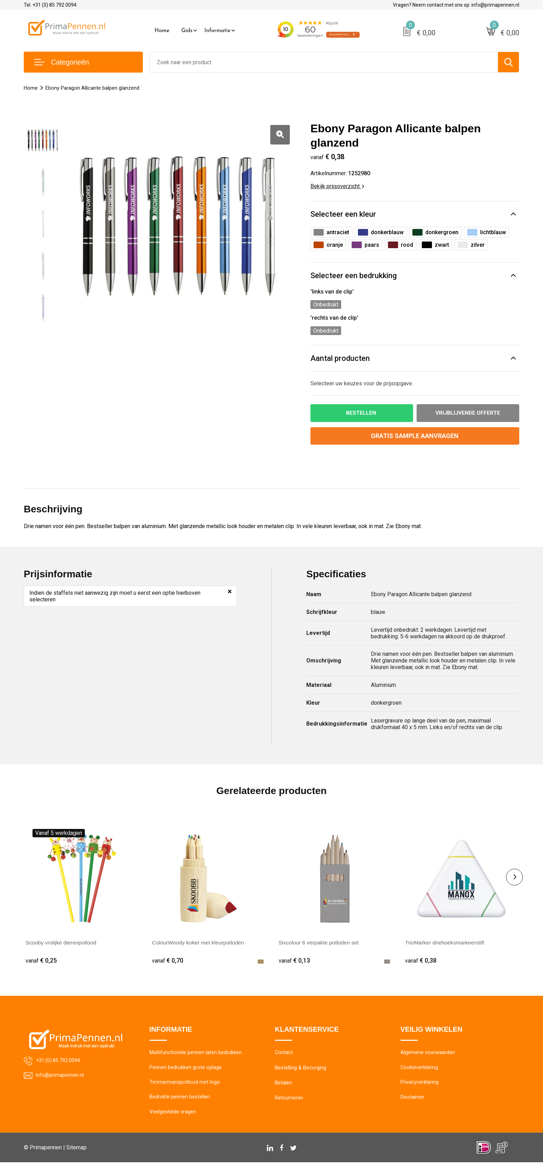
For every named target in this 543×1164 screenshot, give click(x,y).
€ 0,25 (41, 960)
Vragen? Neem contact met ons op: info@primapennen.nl (456, 5)
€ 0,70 (167, 960)
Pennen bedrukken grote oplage (185, 1068)
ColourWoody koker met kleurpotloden (199, 943)
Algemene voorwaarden (428, 1053)
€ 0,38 (420, 960)
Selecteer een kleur (343, 214)
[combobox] (324, 62)
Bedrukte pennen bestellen (179, 1098)
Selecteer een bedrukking (353, 275)
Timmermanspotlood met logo (184, 1083)
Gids (186, 31)
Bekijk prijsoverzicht (337, 186)
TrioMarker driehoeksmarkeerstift (446, 943)
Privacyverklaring (420, 1083)
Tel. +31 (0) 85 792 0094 (50, 5)
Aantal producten (340, 358)
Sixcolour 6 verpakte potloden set (320, 943)
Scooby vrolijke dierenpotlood (61, 943)
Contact (284, 1053)
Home (162, 31)
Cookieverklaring (419, 1068)
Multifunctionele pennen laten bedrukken (195, 1053)
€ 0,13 (294, 960)
